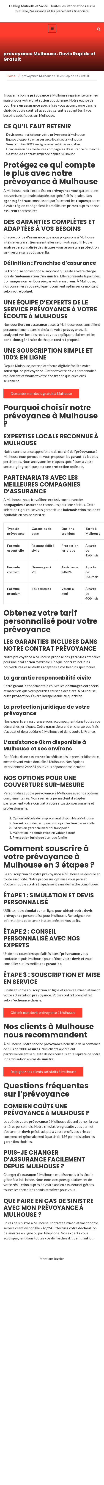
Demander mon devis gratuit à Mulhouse (41, 393)
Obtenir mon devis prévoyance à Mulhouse (43, 1012)
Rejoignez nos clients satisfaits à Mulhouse (43, 1072)
